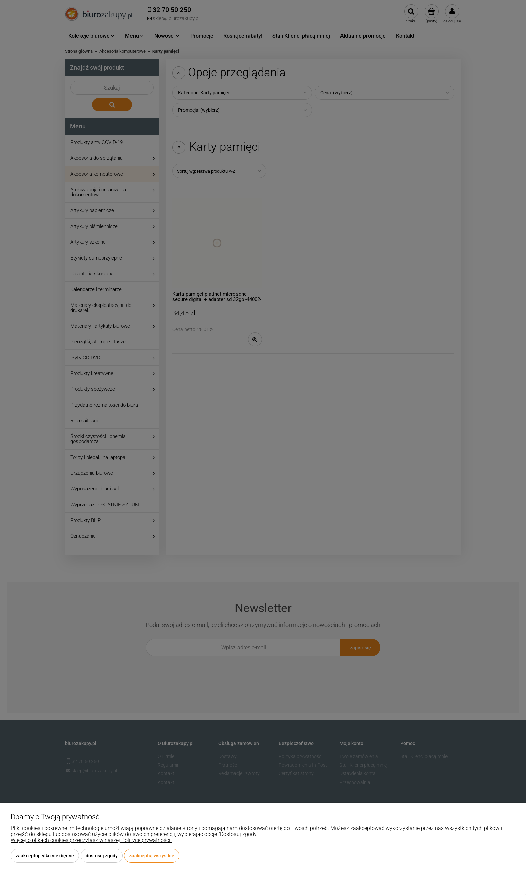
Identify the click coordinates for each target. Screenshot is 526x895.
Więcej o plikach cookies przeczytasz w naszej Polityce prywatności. (91, 840)
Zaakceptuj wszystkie (151, 855)
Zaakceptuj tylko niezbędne (45, 855)
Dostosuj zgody (102, 855)
